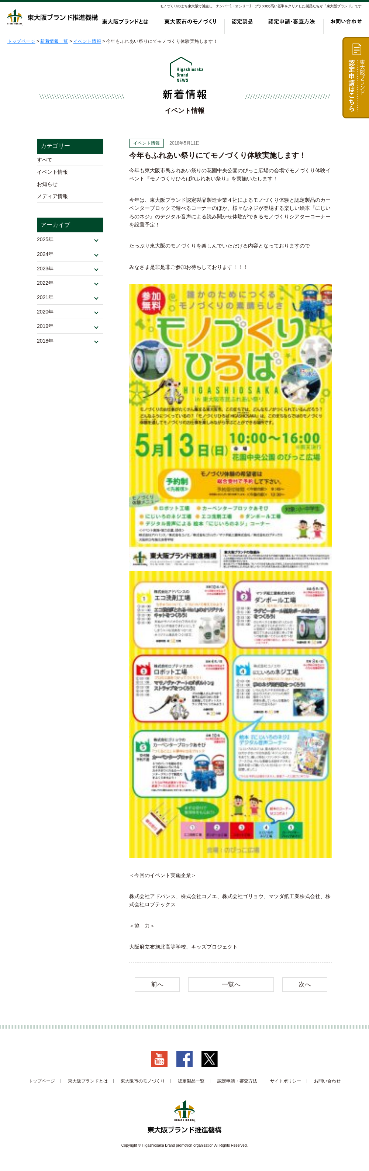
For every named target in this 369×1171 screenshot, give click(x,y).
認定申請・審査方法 (293, 25)
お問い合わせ (346, 25)
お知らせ (47, 190)
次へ (305, 984)
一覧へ (231, 984)
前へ (157, 984)
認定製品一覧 (191, 1081)
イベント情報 (52, 175)
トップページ (41, 1081)
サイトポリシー (285, 1081)
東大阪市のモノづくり (196, 25)
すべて (44, 161)
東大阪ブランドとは (135, 25)
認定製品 (245, 25)
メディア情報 (52, 204)
